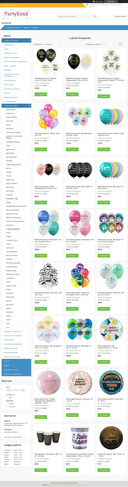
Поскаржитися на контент (58, 485)
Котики (8, 176)
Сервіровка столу (10, 53)
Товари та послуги (13, 27)
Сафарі (8, 236)
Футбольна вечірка (13, 263)
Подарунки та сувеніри (12, 331)
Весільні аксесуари (11, 348)
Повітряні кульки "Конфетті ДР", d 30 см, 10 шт (111, 134)
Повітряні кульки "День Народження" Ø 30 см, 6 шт (46, 187)
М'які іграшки (9, 340)
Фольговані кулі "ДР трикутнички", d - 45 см (107, 347)
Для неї (9, 301)
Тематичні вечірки (10, 106)
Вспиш (8, 289)
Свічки (6, 49)
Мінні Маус (10, 191)
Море (8, 282)
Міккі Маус (10, 187)
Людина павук (11, 270)
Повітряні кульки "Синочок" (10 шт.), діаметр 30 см (48, 241)
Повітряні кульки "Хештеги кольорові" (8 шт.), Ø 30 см (77, 294)
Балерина (9, 128)
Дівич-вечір (10, 149)
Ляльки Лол (10, 180)
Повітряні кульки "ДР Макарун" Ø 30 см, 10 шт (79, 134)
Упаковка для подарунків (13, 344)
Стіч (7, 327)
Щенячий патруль (12, 274)
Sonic (8, 323)
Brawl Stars (10, 113)
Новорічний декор (10, 352)
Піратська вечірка (12, 210)
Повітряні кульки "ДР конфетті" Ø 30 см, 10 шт (79, 187)
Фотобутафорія (10, 80)
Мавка (8, 316)
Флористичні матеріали (12, 336)
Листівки (7, 93)
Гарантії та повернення (12, 374)
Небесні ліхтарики (10, 97)
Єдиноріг (9, 161)
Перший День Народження (16, 206)
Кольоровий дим (10, 101)
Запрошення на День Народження (11, 75)
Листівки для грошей (11, 89)
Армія (8, 125)
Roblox (8, 320)
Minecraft (9, 312)
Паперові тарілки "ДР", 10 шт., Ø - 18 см (111, 455)
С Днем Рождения (12, 229)
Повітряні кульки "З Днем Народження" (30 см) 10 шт (77, 79)
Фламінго (9, 259)
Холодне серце (11, 267)
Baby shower (10, 110)
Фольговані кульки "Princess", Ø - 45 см (79, 400)
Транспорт (10, 248)
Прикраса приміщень (11, 57)
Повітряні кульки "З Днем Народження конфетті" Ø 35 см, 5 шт (111, 80)
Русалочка (10, 225)
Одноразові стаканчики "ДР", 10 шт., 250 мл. (48, 455)
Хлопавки (7, 70)
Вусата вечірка (11, 255)
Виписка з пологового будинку (14, 137)
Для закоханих (11, 157)
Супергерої (10, 278)
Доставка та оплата (11, 370)
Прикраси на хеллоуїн (12, 357)
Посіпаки (9, 195)
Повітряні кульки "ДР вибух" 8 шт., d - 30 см (78, 347)
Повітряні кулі (9, 45)
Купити (42, 94)
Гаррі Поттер (11, 286)
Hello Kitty (9, 121)
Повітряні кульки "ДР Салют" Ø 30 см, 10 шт (111, 187)
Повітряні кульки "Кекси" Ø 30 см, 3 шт (47, 134)
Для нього (10, 304)
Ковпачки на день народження (15, 61)
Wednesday (10, 297)
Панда (8, 202)
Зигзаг (8, 168)
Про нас (27, 27)
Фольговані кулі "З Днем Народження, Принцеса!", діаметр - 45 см (45, 401)
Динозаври (10, 153)
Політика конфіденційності (77, 485)
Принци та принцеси (13, 217)
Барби (8, 308)
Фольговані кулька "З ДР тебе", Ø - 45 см (111, 400)
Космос (9, 172)
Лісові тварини (11, 183)
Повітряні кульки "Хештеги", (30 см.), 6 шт (48, 294)
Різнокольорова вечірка (15, 221)
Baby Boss (10, 293)
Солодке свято (11, 240)
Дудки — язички (10, 66)
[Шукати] (94, 16)
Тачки (8, 244)
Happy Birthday (11, 117)
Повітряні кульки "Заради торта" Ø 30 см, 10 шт (45, 79)
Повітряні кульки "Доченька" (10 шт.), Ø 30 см (79, 241)
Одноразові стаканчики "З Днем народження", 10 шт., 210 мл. (79, 455)
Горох (8, 145)
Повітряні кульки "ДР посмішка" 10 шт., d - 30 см (48, 347)
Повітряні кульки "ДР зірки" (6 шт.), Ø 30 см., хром (110, 241)
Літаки (8, 233)
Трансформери (11, 251)
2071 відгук (99, 1)
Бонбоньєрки (9, 84)
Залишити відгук (120, 16)
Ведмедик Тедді (12, 198)
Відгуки (35, 27)
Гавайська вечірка (13, 142)
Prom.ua (75, 483)
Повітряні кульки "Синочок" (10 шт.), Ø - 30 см (111, 294)
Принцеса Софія (12, 214)
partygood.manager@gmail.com (13, 437)
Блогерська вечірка (13, 132)
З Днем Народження (13, 164)
